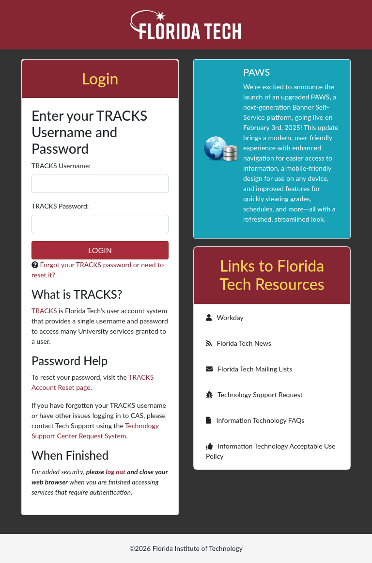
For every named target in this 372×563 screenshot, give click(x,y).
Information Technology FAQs (255, 420)
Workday (225, 317)
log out (115, 471)
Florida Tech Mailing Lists (249, 369)
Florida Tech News (238, 343)
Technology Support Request (254, 394)
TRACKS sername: (61, 165)
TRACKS (44, 310)
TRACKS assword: (60, 206)
